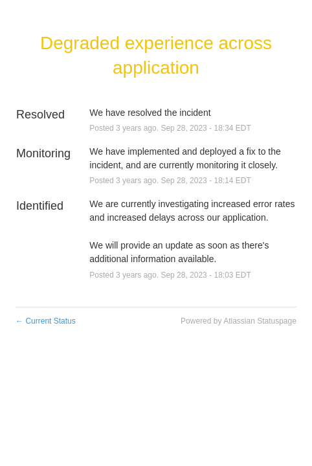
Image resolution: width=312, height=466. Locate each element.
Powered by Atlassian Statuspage (238, 321)
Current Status (46, 321)
